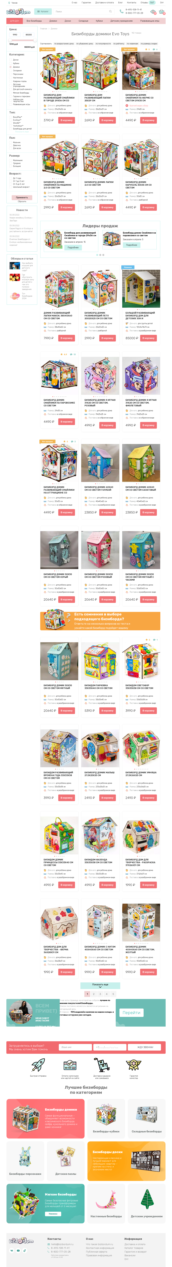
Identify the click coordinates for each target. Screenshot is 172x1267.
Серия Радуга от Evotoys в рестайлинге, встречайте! (21, 230)
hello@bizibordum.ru (60, 1244)
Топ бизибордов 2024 (27, 296)
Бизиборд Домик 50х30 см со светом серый (58, 575)
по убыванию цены (84, 44)
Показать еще (100, 984)
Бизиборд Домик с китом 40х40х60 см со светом (100, 948)
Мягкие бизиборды (60, 1194)
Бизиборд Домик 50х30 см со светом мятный (58, 686)
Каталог (42, 11)
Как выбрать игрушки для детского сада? (27, 267)
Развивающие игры (149, 21)
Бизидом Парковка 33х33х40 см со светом (98, 686)
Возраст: (15, 173)
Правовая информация (99, 1255)
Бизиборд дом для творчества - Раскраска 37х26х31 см (140, 862)
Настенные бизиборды (106, 1216)
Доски (68, 21)
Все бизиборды (34, 21)
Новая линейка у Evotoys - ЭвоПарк (21, 219)
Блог (120, 2)
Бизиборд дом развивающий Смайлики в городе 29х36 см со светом (59, 98)
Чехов (12, 3)
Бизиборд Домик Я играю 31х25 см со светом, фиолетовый (141, 403)
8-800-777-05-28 (134, 13)
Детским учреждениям (122, 21)
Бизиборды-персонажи (25, 1173)
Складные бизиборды (147, 1131)
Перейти (131, 1012)
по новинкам (132, 44)
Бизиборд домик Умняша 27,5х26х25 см (141, 774)
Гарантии (86, 2)
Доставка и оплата (134, 1244)
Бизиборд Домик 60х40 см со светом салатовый (141, 488)
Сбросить (22, 201)
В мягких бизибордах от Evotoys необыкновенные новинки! (21, 242)
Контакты (131, 2)
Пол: (12, 137)
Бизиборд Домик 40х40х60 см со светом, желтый (140, 949)
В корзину (67, 120)
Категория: (16, 54)
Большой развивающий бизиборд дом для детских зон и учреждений (140, 316)
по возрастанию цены (64, 44)
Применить (22, 197)
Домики (53, 21)
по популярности (103, 44)
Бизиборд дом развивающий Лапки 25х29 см (98, 98)
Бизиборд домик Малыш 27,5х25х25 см (100, 774)
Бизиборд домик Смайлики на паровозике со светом (139, 234)
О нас (74, 2)
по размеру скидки (149, 44)
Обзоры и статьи (22, 258)
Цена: (13, 29)
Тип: (12, 112)
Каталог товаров (133, 1248)
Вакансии (129, 1255)
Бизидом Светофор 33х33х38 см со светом (139, 686)
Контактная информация (100, 1248)
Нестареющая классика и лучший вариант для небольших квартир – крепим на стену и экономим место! (107, 1164)
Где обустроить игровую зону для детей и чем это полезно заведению (28, 282)
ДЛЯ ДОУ (14, 21)
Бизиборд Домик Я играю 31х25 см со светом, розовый (100, 403)
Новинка (53, 1214)
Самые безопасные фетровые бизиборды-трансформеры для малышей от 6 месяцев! (61, 1203)
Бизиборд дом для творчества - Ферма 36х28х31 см (56, 949)
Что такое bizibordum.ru (99, 1244)
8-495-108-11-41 (134, 9)
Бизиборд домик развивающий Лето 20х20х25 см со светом (98, 316)
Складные (83, 21)
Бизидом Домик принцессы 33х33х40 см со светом (58, 862)
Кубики (99, 21)
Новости (22, 210)
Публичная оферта (96, 1252)
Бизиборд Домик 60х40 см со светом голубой (99, 488)
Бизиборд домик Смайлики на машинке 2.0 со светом (58, 185)
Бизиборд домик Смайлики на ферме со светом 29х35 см (139, 98)
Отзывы (148, 3)
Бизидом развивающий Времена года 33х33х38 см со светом (58, 775)
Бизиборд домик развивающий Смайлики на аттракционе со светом (59, 490)
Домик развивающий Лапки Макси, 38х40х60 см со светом (58, 316)
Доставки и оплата (104, 2)
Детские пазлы (65, 1173)
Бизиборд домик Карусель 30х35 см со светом (139, 185)
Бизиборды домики (61, 1109)
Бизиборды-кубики (106, 1131)
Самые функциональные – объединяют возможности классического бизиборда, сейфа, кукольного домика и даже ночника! (61, 1121)
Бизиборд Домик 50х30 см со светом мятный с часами (140, 577)
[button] (52, 91)
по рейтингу (118, 44)
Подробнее (73, 247)
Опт (162, 2)
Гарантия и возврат (135, 1252)
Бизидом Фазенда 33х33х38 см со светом (98, 861)
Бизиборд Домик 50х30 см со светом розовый (99, 575)
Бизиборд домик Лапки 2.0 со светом (99, 183)
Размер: (14, 155)
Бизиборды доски (107, 1152)
